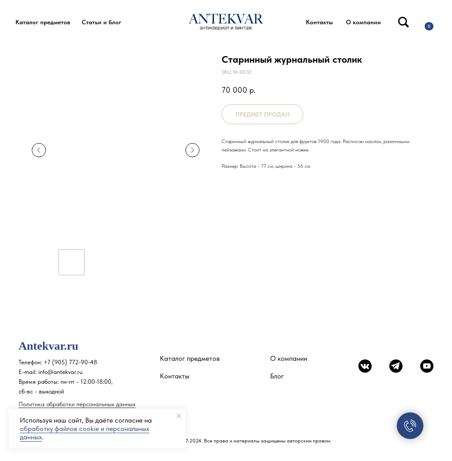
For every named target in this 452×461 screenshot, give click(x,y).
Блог (277, 376)
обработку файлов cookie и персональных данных (84, 432)
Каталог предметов (190, 358)
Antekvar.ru (49, 346)
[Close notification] (178, 416)
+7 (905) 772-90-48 (70, 362)
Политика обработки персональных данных (77, 404)
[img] (403, 22)
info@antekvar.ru (60, 371)
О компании (288, 358)
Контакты (174, 376)
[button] (43, 22)
